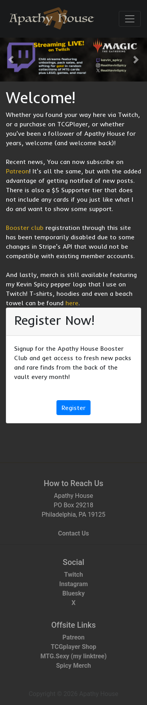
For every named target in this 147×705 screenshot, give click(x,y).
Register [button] (73, 408)
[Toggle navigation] (130, 19)
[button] (11, 60)
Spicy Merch (73, 665)
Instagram (73, 584)
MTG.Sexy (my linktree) (73, 656)
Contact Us (73, 533)
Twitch (73, 574)
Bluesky (73, 593)
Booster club (25, 227)
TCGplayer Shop (73, 646)
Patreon (17, 171)
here (71, 303)
